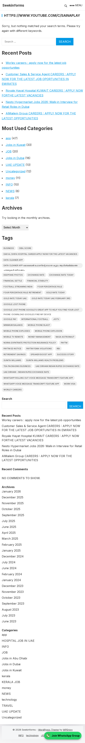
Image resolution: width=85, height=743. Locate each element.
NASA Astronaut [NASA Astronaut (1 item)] (65, 337)
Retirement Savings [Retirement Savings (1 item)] (15, 354)
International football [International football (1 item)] (34, 319)
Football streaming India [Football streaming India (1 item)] (18, 286)
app (8, 138)
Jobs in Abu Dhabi (14, 658)
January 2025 (11, 550)
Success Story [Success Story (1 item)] (65, 354)
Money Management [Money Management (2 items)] (39, 337)
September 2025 (13, 515)
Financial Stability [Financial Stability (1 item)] (37, 281)
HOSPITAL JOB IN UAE (18, 640)
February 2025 (12, 544)
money (10, 178)
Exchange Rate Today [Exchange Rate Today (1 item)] (61, 275)
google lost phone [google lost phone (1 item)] (15, 304)
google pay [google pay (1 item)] (10, 319)
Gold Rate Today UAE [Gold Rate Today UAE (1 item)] (15, 298)
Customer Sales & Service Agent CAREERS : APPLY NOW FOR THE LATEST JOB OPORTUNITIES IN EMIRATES (39, 79)
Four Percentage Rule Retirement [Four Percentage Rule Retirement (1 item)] (22, 292)
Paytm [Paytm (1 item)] (64, 342)
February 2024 (12, 574)
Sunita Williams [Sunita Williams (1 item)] (12, 360)
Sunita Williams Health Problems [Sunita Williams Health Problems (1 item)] (44, 360)
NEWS (10, 191)
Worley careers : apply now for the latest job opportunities (41, 420)
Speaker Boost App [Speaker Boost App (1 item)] (41, 354)
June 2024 (9, 568)
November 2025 (13, 503)
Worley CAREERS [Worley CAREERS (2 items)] (13, 389)
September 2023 (13, 603)
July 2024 (8, 562)
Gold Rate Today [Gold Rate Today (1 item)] (55, 292)
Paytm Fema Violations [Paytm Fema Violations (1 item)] (39, 348)
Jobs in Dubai (15, 158)
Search (7, 399)
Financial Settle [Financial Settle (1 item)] (13, 281)
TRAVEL (7, 705)
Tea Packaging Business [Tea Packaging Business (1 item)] (17, 366)
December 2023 (12, 586)
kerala (10, 198)
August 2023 (10, 609)
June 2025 (9, 527)
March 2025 (10, 538)
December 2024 (13, 556)
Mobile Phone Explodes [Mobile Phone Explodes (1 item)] (17, 331)
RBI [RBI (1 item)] (58, 348)
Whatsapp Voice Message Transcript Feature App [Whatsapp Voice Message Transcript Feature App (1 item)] (31, 384)
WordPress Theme (48, 729)
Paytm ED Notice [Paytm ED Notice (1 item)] (12, 348)
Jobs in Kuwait (15, 145)
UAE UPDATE (15, 165)
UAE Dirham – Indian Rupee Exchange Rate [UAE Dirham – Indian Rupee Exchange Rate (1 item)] (26, 372)
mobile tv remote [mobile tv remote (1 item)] (13, 337)
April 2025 (9, 532)
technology (9, 699)
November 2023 (13, 592)
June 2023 (9, 621)
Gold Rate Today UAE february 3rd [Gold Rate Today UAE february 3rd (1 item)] (51, 298)
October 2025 (11, 509)
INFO (9, 184)
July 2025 (8, 521)
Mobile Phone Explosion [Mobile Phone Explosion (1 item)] (48, 331)
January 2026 (11, 491)
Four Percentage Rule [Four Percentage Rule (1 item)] (50, 286)
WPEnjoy (68, 729)
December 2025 (12, 497)
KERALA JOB (11, 682)
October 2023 (11, 597)
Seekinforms (13, 5)
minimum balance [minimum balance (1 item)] (13, 325)
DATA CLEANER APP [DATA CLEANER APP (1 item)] (13, 260)
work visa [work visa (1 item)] (69, 384)
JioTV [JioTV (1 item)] (56, 319)
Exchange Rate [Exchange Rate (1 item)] (36, 275)
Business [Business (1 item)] (9, 248)
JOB (9, 151)
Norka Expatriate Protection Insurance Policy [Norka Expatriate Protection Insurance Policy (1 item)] (30, 342)
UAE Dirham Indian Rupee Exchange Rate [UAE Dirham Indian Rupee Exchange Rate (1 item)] (57, 366)
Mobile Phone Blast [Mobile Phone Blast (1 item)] (39, 325)
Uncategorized (15, 171)
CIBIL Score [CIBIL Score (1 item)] (25, 248)
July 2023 (8, 615)
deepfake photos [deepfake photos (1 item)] (13, 275)
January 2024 (11, 580)
